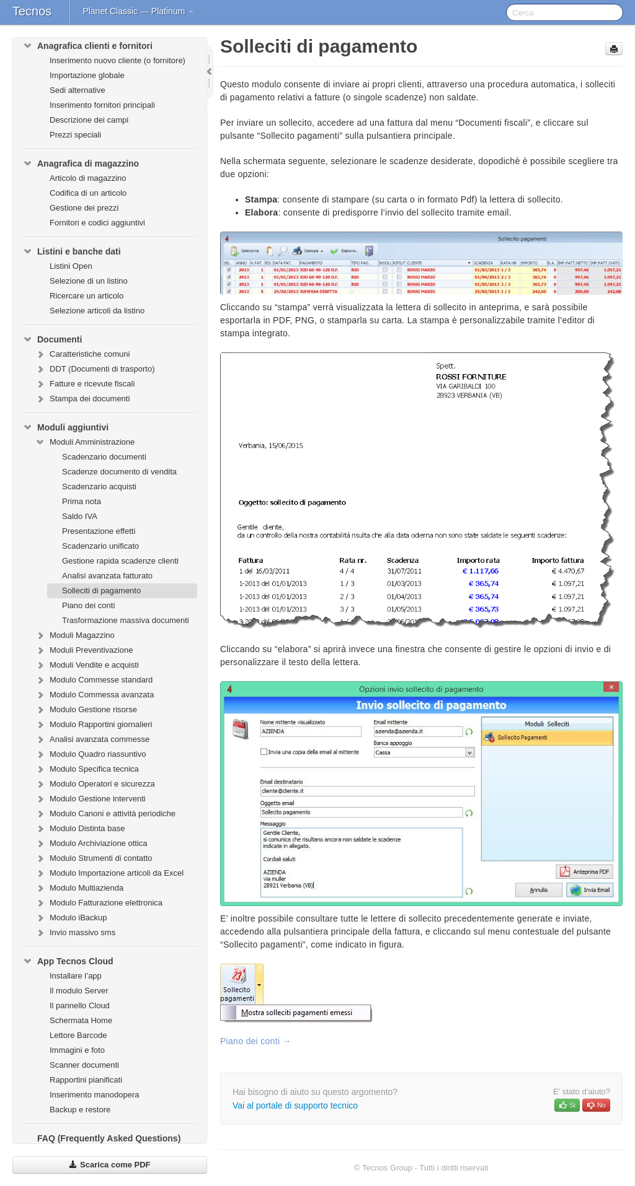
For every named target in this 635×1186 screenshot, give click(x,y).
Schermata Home (81, 1020)
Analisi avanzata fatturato (107, 575)
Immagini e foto (77, 1050)
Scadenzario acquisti (99, 486)
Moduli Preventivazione (84, 650)
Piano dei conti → (255, 1041)
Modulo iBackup (71, 917)
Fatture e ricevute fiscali (85, 384)
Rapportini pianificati (86, 1079)
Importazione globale (87, 75)
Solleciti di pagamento (101, 590)
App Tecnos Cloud (67, 961)
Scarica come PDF (109, 1164)
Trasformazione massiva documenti (125, 620)
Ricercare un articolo (86, 295)
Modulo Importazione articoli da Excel (109, 873)
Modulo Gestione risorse (86, 709)
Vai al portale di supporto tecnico (295, 1105)
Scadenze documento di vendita (119, 471)
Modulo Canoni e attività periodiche (105, 813)
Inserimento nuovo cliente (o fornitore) (117, 60)
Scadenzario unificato (100, 546)
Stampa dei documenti (82, 398)
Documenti (52, 339)
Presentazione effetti (98, 531)
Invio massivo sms (75, 932)
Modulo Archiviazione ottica (91, 843)
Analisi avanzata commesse (92, 739)
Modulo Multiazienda (79, 888)
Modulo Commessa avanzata (94, 694)
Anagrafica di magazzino (80, 163)
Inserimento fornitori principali (102, 105)
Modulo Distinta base (80, 828)
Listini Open (71, 266)
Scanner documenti (84, 1065)
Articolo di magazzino (88, 178)
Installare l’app (76, 975)
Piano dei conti (88, 605)
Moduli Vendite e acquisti (87, 665)
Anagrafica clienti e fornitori (87, 45)
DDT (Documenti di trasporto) (95, 369)
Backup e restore (80, 1109)
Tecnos (31, 11)
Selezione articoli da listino (97, 310)
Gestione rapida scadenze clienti (120, 560)
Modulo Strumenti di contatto (93, 858)
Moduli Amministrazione (85, 442)
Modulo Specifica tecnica (87, 769)
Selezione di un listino (89, 281)
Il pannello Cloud (80, 1005)
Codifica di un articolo (88, 193)
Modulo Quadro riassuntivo (90, 754)
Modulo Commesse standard (94, 680)
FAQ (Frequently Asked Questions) (108, 1138)
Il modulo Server (79, 990)
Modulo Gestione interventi (90, 798)
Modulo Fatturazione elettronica (98, 903)
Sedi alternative (77, 90)
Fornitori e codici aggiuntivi (97, 222)
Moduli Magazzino (75, 635)
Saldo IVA (79, 516)
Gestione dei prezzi (84, 207)
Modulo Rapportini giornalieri (93, 724)
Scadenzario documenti (104, 456)
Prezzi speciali (75, 134)
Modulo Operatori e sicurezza (95, 784)
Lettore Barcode (78, 1035)
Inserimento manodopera (95, 1094)
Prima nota (81, 501)
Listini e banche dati (71, 251)
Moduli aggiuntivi (65, 427)
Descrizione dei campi (89, 119)
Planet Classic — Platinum (137, 11)
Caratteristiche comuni (82, 354)
